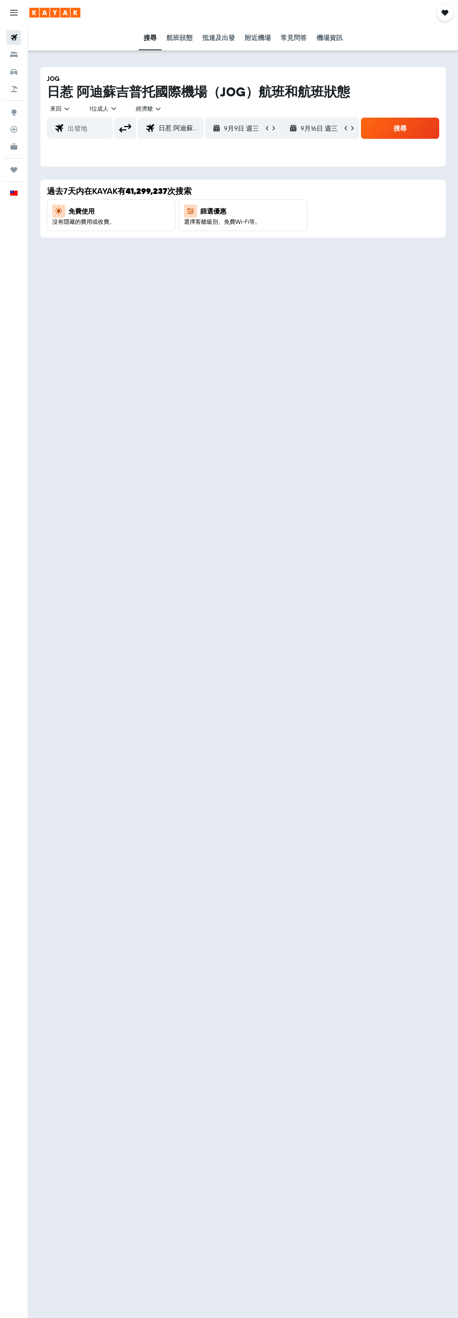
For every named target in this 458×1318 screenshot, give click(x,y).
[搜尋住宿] (13, 55)
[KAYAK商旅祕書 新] (13, 146)
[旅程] (13, 170)
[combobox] (149, 109)
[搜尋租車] (13, 72)
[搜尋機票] (13, 37)
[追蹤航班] (13, 129)
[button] (14, 13)
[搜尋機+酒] (13, 89)
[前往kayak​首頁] (54, 13)
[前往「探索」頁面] (13, 112)
